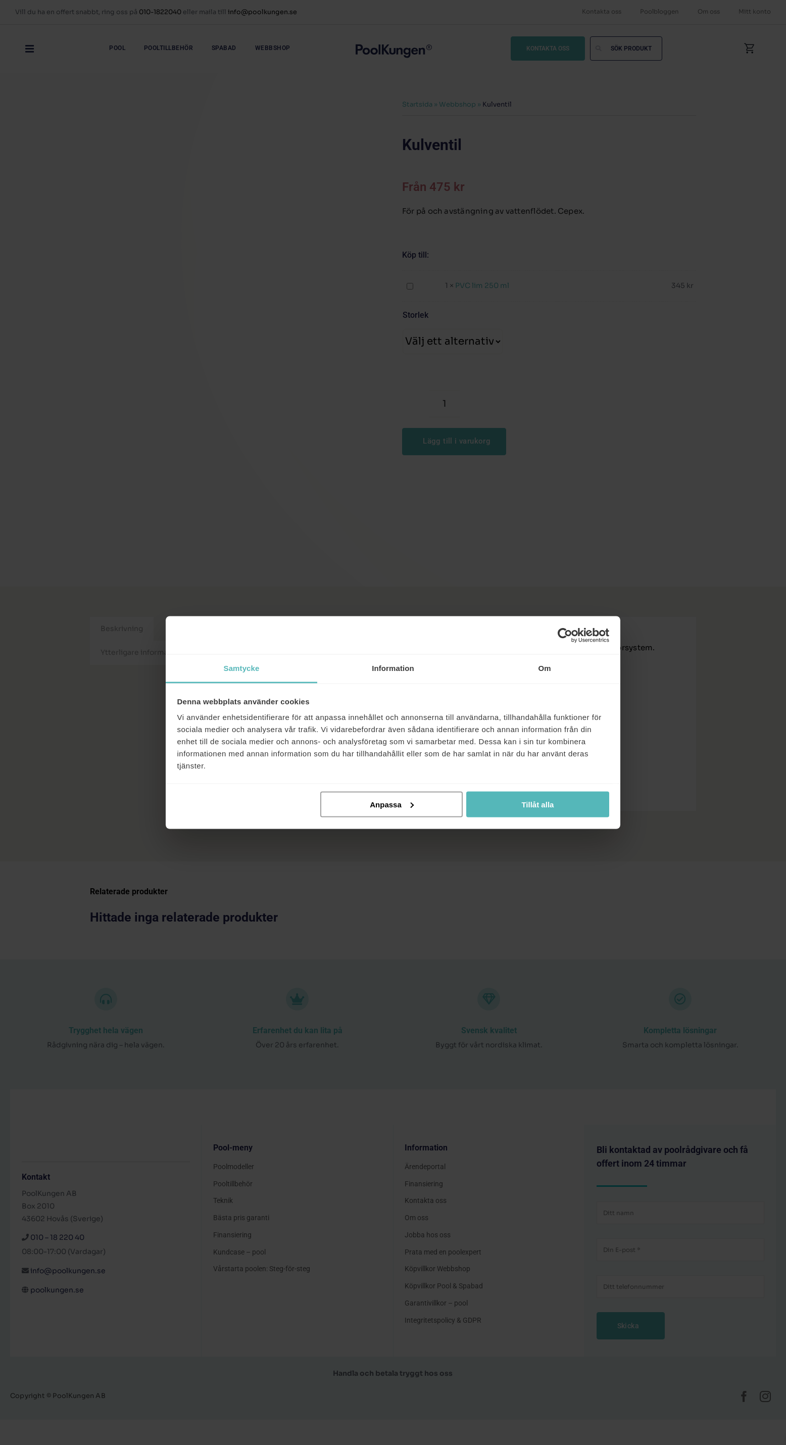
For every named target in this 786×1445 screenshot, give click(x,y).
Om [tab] (544, 668)
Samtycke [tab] (242, 668)
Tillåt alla (537, 804)
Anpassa (392, 804)
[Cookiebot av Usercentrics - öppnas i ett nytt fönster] (565, 635)
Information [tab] (393, 668)
